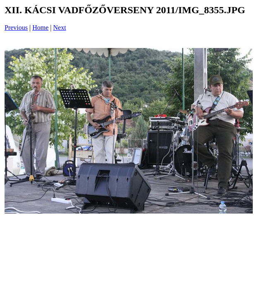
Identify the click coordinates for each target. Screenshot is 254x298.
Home (40, 27)
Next (59, 27)
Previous (16, 27)
